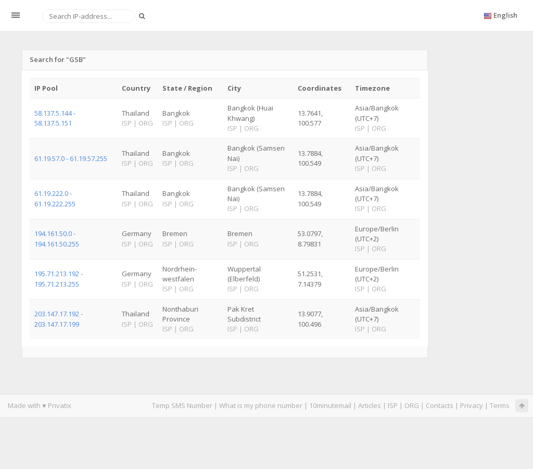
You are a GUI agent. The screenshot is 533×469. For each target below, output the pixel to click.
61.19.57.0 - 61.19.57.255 (70, 158)
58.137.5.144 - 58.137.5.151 (54, 118)
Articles (369, 405)
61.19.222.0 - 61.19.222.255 (54, 198)
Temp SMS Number (182, 405)
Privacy (471, 405)
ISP (393, 405)
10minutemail (330, 405)
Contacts (439, 405)
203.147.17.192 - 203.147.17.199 (58, 318)
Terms (500, 405)
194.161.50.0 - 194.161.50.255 (56, 238)
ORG (411, 405)
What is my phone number (260, 405)
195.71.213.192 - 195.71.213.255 (58, 278)
